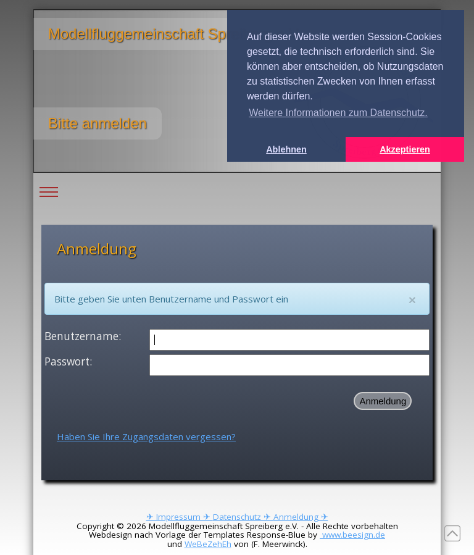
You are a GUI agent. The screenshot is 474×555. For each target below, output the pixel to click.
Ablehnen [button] (286, 149)
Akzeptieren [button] (405, 149)
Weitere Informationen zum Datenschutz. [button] (338, 112)
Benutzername (81, 336)
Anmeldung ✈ (300, 516)
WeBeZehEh (208, 543)
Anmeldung (382, 401)
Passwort (66, 361)
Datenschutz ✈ (243, 516)
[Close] (412, 300)
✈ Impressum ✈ (179, 516)
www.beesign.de (352, 534)
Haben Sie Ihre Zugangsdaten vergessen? (146, 436)
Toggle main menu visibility (49, 183)
